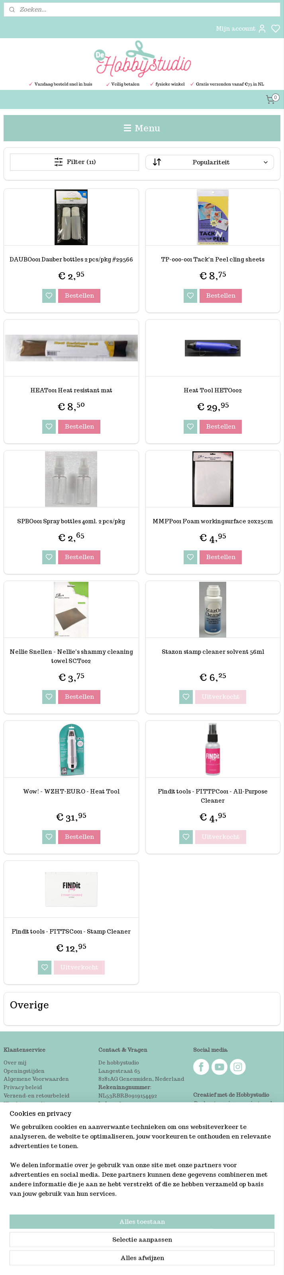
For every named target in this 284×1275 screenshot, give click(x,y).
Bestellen (79, 295)
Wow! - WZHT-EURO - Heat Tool (71, 791)
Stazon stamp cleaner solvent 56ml (213, 651)
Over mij (15, 1062)
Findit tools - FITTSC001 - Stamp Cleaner (71, 931)
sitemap (173, 1260)
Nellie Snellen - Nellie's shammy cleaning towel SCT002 (71, 656)
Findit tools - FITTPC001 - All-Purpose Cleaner (213, 796)
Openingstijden (24, 1071)
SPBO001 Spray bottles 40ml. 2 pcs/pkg (71, 520)
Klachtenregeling (27, 1104)
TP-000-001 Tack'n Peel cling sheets (212, 259)
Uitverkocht (221, 696)
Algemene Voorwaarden (36, 1079)
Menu (142, 128)
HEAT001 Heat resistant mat (71, 390)
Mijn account (241, 28)
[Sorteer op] (210, 162)
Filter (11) (75, 162)
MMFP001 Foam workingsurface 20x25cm (213, 520)
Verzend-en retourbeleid (36, 1095)
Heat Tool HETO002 (213, 390)
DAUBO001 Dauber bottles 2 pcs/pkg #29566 (71, 259)
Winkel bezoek (23, 1112)
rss (190, 1260)
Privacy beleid (23, 1087)
